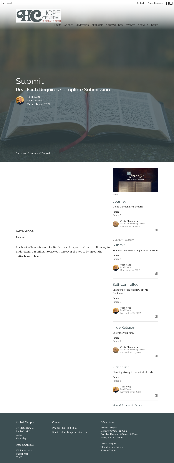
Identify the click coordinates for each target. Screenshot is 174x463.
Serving (143, 25)
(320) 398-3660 (69, 427)
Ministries (82, 25)
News (154, 25)
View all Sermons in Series (127, 405)
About (68, 25)
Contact (140, 3)
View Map (21, 438)
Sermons (97, 25)
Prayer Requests (155, 3)
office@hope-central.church (76, 432)
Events (130, 25)
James (34, 153)
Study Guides (114, 25)
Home (57, 25)
